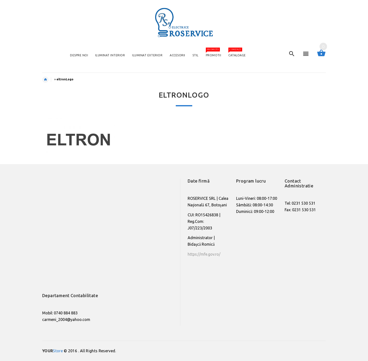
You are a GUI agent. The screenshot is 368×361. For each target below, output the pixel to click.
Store (52, 351)
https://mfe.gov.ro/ (204, 254)
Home (48, 79)
